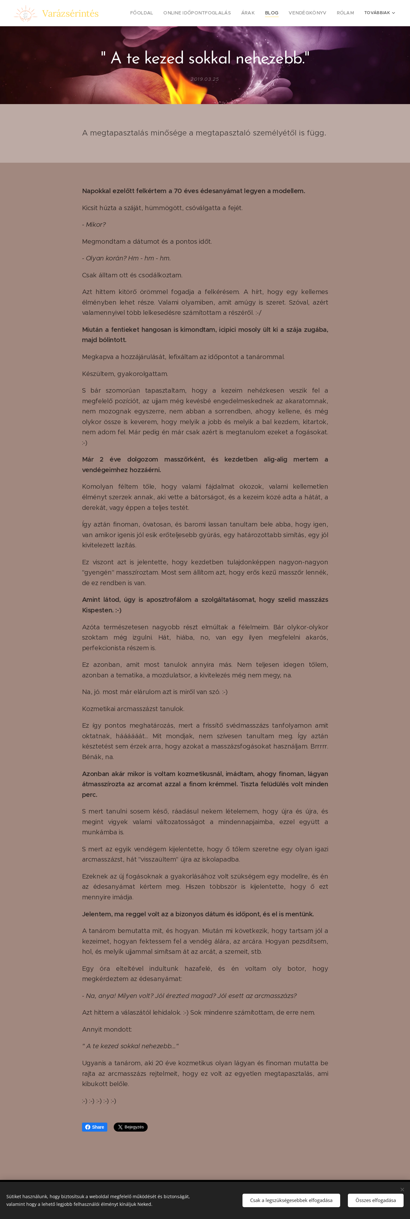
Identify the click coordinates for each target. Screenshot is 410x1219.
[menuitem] (158, 13)
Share (94, 1127)
